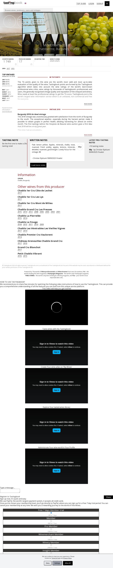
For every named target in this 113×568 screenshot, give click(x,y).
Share (108, 498)
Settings (57, 563)
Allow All (68, 563)
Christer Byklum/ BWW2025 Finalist (99, 150)
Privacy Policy (67, 558)
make (20, 143)
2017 (8, 68)
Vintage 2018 (54, 109)
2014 (25, 212)
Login (91, 3)
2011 (31, 224)
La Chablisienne (44, 49)
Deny (48, 563)
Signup (100, 3)
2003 (53, 212)
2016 (20, 256)
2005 (47, 212)
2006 (42, 212)
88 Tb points (54, 77)
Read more (88, 104)
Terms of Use (56, 558)
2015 (20, 212)
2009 (42, 224)
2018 (3, 68)
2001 (58, 212)
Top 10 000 (81, 3)
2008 (36, 212)
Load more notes (38, 165)
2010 (36, 224)
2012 (12, 68)
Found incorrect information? (7, 110)
